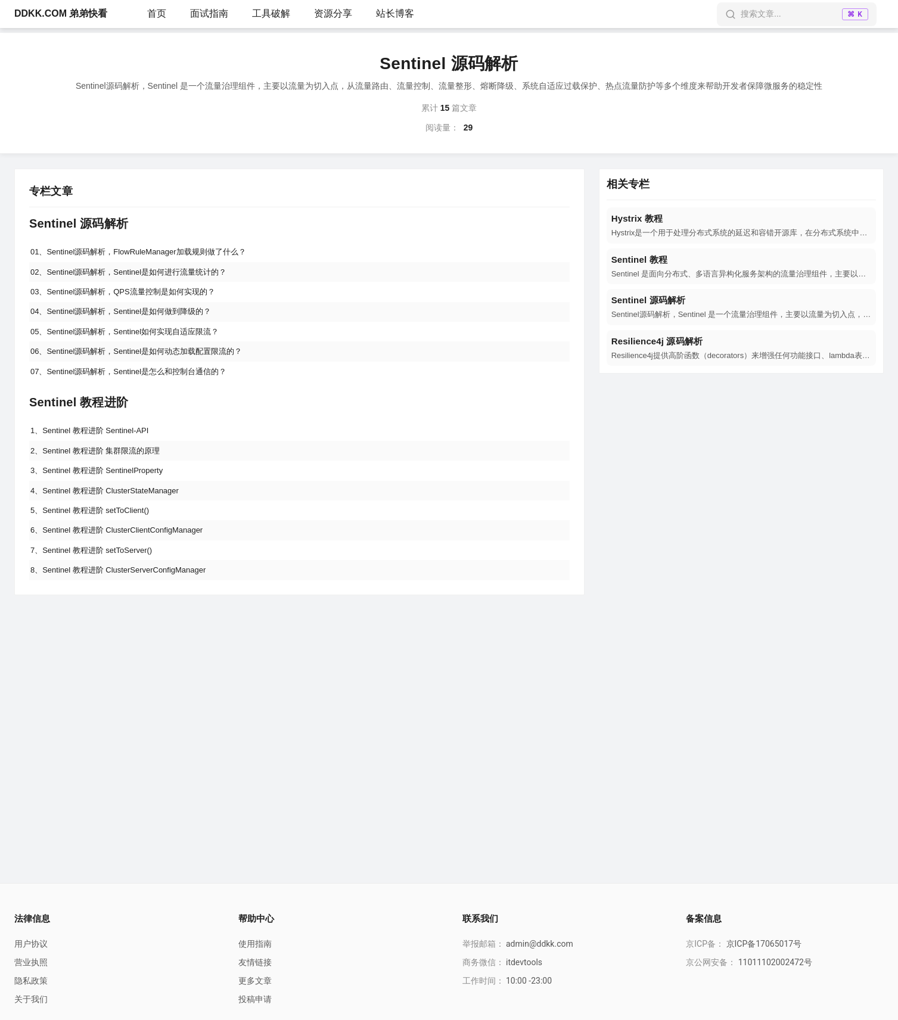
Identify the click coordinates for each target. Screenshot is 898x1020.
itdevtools (524, 962)
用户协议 (31, 944)
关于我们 (31, 999)
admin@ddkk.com (539, 944)
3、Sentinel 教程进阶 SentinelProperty (102, 490)
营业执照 (31, 962)
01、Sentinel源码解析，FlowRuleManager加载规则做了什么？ (147, 252)
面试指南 (209, 13)
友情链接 (255, 962)
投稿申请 (255, 999)
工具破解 (271, 13)
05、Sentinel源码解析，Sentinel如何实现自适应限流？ (132, 341)
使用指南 (255, 944)
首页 (156, 13)
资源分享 (333, 13)
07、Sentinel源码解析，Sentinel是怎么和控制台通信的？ (137, 385)
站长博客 (395, 13)
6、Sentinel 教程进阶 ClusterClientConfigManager (124, 556)
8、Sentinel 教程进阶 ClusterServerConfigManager (125, 600)
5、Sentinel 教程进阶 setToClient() (95, 534)
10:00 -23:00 (529, 980)
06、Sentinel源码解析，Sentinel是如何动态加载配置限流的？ (145, 363)
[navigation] (741, 225)
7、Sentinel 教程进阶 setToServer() (96, 578)
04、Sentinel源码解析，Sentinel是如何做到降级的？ (128, 319)
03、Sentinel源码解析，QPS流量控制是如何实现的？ (130, 296)
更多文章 (255, 980)
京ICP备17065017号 (764, 944)
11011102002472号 (775, 962)
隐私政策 (31, 980)
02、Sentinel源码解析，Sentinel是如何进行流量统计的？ (137, 274)
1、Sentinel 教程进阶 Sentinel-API (95, 446)
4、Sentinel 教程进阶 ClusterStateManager (111, 512)
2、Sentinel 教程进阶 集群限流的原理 (100, 468)
